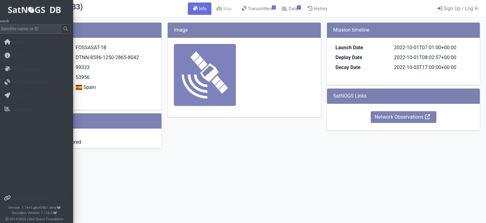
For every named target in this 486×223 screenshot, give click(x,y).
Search (7, 21)
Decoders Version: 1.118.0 (38, 213)
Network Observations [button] (415, 117)
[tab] (238, 8)
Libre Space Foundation (50, 219)
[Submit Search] (70, 29)
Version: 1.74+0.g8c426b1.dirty (38, 208)
